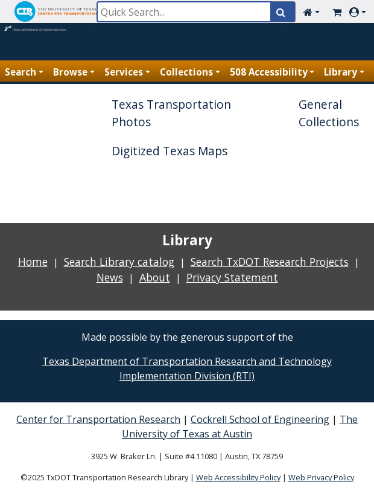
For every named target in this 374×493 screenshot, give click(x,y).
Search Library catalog (119, 261)
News (110, 277)
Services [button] (123, 72)
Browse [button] (70, 72)
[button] (314, 12)
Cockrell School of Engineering (260, 419)
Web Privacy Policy (321, 477)
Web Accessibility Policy (238, 477)
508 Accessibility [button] (269, 72)
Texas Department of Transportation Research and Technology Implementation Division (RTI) (187, 368)
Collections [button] (186, 72)
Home (33, 261)
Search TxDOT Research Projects (270, 261)
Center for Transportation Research (98, 419)
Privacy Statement (232, 277)
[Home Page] (36, 33)
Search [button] (20, 72)
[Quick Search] (184, 11)
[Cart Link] (337, 12)
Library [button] (340, 72)
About (154, 277)
